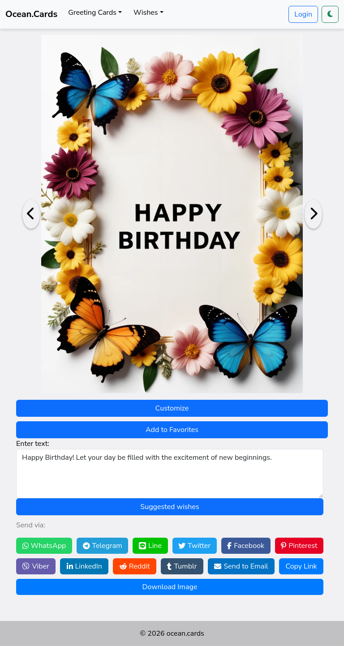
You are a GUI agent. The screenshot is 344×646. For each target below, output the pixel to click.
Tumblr (182, 566)
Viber (35, 566)
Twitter (194, 546)
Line (150, 546)
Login (303, 14)
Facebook (245, 546)
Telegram (102, 546)
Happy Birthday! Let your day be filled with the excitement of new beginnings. (169, 473)
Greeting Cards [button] (92, 12)
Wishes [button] (145, 12)
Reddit (135, 566)
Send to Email (241, 566)
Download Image (170, 587)
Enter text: (32, 444)
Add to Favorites (172, 430)
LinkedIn (84, 566)
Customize (172, 408)
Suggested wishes (169, 507)
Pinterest (299, 546)
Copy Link (301, 566)
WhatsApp (44, 546)
